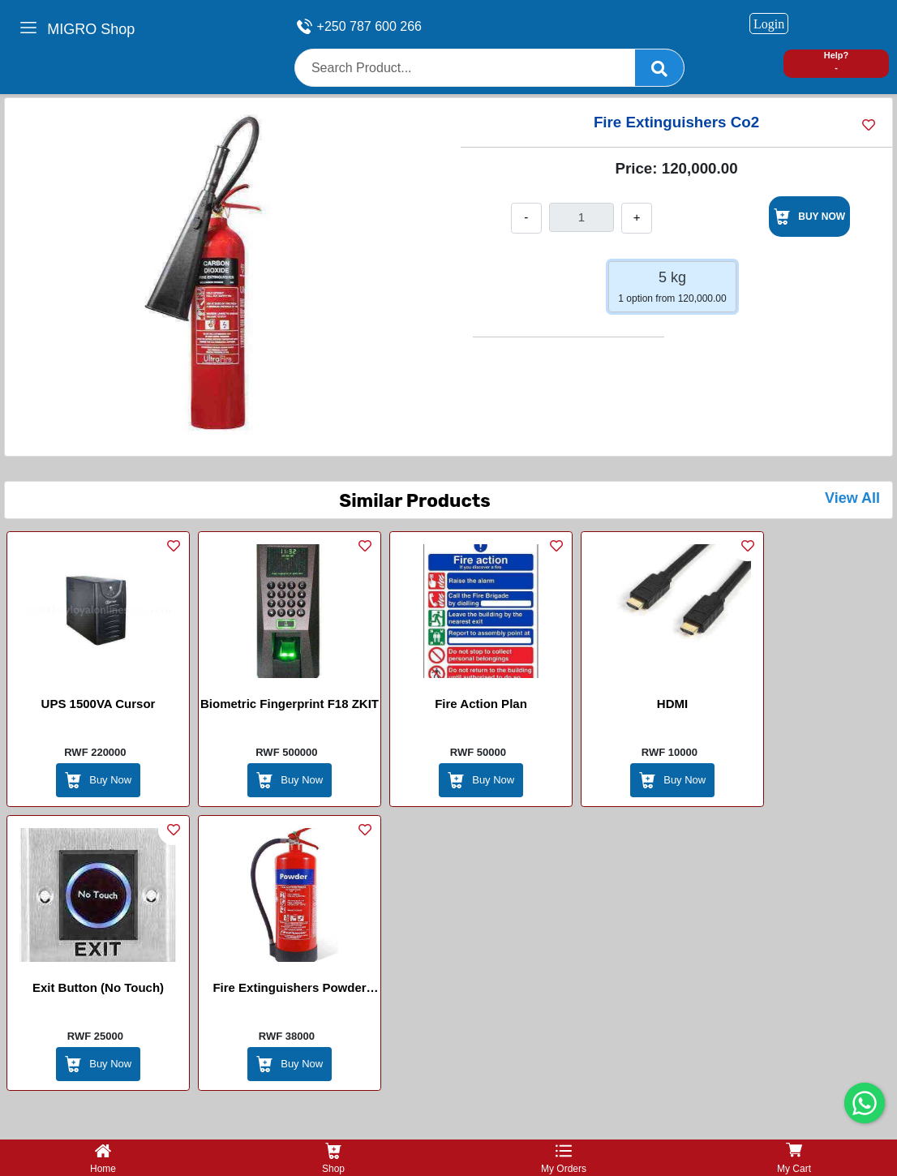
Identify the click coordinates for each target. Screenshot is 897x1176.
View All (852, 498)
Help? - (836, 61)
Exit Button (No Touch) (98, 987)
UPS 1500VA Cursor (98, 703)
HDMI (672, 703)
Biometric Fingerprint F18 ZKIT (289, 703)
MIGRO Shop (91, 29)
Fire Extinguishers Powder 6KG (289, 990)
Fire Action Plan (481, 703)
